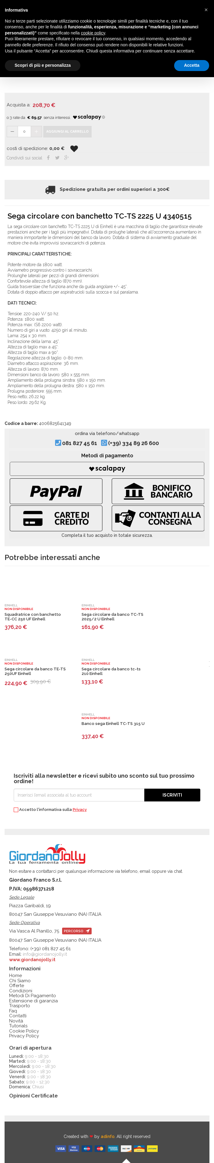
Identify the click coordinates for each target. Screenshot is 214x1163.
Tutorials (18, 1026)
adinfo (107, 1136)
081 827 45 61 (79, 443)
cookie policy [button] (93, 32)
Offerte (16, 985)
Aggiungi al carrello (67, 132)
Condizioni (20, 991)
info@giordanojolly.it (45, 954)
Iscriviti (172, 795)
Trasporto (19, 1005)
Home (15, 975)
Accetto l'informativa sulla (50, 810)
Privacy (80, 809)
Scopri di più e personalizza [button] (43, 65)
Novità (16, 1021)
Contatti (17, 1016)
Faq (13, 1011)
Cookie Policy (24, 1031)
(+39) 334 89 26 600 (133, 443)
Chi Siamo (20, 980)
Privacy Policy (24, 1036)
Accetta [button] (191, 65)
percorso (77, 931)
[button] (206, 10)
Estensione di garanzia (33, 1001)
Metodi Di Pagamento (32, 995)
